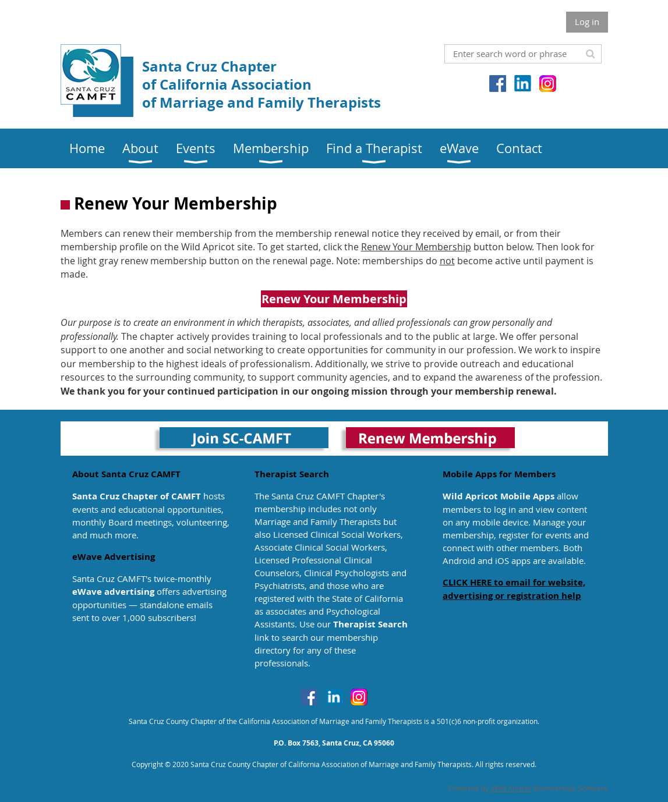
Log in (587, 21)
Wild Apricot (511, 788)
